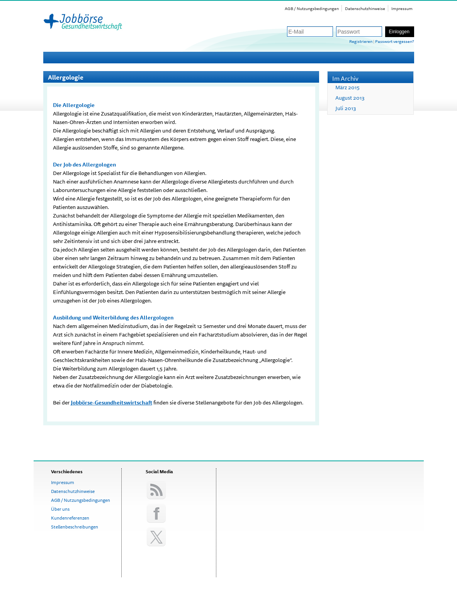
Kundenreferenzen (70, 518)
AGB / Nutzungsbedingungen (312, 8)
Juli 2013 (345, 108)
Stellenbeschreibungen (74, 526)
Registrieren (360, 41)
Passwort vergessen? (394, 41)
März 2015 (347, 87)
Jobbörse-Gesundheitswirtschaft (111, 402)
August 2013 (350, 97)
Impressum (402, 8)
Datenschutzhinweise (365, 8)
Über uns (60, 509)
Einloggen (399, 31)
